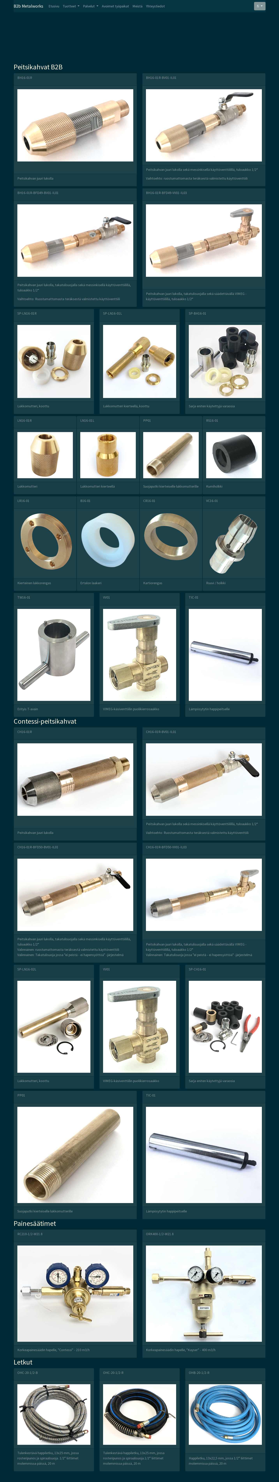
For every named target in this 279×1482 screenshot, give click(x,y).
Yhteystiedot (155, 6)
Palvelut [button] (89, 6)
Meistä (137, 6)
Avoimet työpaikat (115, 6)
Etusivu (54, 6)
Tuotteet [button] (70, 6)
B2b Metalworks (28, 6)
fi (258, 6)
